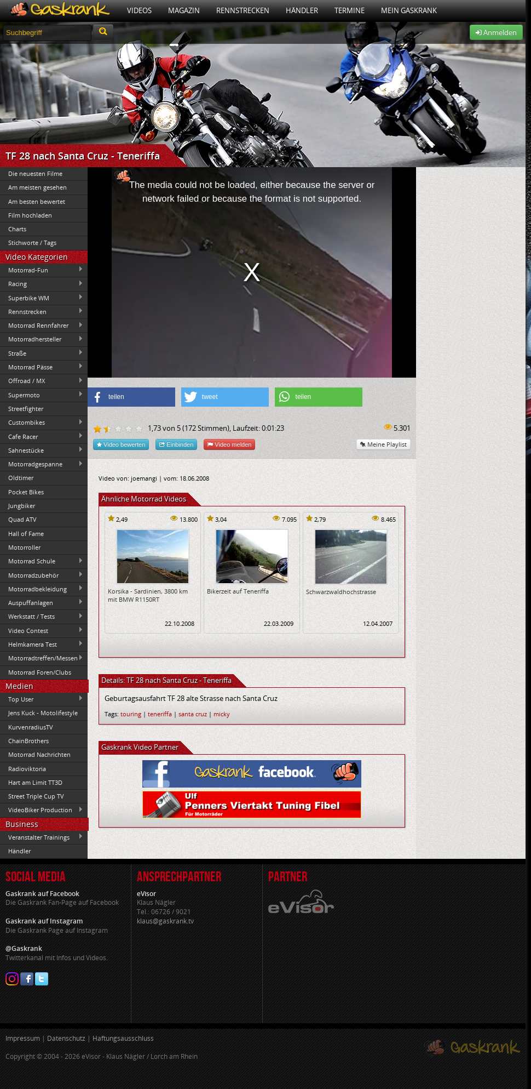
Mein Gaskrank (409, 10)
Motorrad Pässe (41, 366)
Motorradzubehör (41, 575)
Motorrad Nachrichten (39, 754)
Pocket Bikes (26, 492)
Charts (17, 229)
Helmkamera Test (41, 644)
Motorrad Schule (41, 561)
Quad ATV (22, 519)
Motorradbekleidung (41, 588)
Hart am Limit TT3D (35, 782)
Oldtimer (20, 478)
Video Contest (41, 630)
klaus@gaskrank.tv (165, 921)
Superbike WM (41, 297)
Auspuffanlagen (41, 602)
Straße (41, 353)
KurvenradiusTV (30, 727)
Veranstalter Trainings (41, 837)
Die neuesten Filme (35, 173)
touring (130, 714)
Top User (41, 698)
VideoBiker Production (41, 810)
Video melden (229, 444)
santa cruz (192, 714)
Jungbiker (21, 505)
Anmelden (496, 32)
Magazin (184, 10)
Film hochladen (30, 215)
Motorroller (24, 547)
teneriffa (160, 714)
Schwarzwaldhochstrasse (341, 592)
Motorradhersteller (41, 339)
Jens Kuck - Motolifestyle (43, 713)
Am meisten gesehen (37, 187)
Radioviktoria (27, 769)
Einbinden (176, 444)
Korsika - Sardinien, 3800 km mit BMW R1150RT (148, 595)
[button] (131, 397)
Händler (302, 10)
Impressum (22, 1038)
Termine (349, 10)
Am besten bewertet (36, 201)
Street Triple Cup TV (36, 796)
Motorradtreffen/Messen (41, 658)
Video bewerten (121, 444)
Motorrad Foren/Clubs (39, 672)
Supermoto (41, 394)
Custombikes (41, 422)
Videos (139, 10)
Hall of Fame (26, 533)
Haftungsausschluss (123, 1038)
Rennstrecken (242, 10)
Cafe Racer (41, 436)
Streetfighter (25, 408)
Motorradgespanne (41, 464)
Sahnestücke (41, 450)
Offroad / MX (41, 381)
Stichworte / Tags (32, 242)
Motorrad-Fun (41, 269)
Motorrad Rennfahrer (41, 325)
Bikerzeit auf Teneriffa (238, 591)
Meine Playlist (383, 444)
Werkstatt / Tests (41, 616)
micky (221, 714)
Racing (41, 284)
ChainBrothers (28, 741)
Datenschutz (66, 1038)
